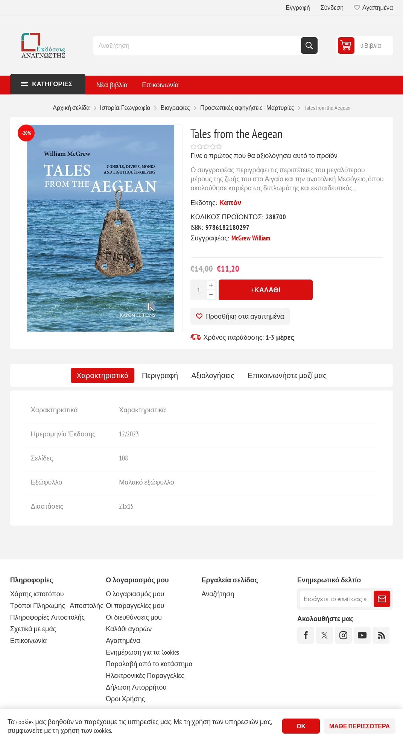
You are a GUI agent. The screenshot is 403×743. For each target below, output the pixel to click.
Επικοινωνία (28, 640)
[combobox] (198, 45)
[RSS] (381, 635)
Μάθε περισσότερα (359, 726)
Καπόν (230, 202)
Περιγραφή (160, 375)
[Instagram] (343, 635)
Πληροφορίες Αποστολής (47, 617)
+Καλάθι (266, 290)
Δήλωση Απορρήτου (136, 687)
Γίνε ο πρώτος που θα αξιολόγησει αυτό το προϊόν (263, 155)
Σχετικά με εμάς (33, 628)
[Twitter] (324, 635)
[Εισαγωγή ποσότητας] (198, 290)
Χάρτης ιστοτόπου (37, 594)
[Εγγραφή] (335, 599)
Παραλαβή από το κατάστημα (149, 663)
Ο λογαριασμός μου (135, 594)
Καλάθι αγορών (129, 628)
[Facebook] (305, 635)
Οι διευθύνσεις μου (134, 617)
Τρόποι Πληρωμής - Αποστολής (56, 605)
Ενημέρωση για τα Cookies (142, 652)
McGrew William (250, 238)
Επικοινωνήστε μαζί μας (287, 375)
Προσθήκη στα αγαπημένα (244, 316)
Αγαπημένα (123, 640)
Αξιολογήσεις (212, 375)
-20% (26, 133)
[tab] (102, 375)
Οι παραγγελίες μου (135, 605)
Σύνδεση (332, 7)
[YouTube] (362, 635)
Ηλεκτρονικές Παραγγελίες (145, 675)
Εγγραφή (298, 7)
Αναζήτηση (309, 45)
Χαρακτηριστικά (102, 375)
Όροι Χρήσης (125, 698)
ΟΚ (301, 726)
